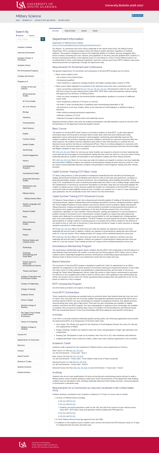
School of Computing (29, 321)
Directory (21, 345)
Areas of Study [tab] (70, 30)
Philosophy (27, 229)
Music (25, 216)
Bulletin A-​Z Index (24, 361)
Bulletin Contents (24, 367)
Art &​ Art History (29, 106)
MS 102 (90, 89)
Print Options (137, 15)
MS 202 (104, 89)
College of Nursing (28, 289)
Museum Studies (29, 211)
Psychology (27, 247)
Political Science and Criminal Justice (30, 241)
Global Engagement (30, 155)
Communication (29, 123)
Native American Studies (29, 223)
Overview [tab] (55, 30)
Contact (21, 350)
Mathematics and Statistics (29, 187)
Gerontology (27, 150)
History (25, 160)
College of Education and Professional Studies (31, 277)
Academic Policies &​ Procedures (25, 59)
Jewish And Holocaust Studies (31, 179)
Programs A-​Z (23, 81)
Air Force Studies (29, 101)
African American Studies (29, 95)
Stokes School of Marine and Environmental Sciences (32, 264)
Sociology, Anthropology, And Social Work (30, 255)
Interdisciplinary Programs (29, 167)
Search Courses (23, 356)
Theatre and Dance (30, 271)
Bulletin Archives (24, 372)
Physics (25, 235)
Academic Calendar (25, 47)
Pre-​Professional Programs (28, 70)
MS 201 (97, 89)
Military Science (29, 193)
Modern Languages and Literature (32, 205)
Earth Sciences (28, 128)
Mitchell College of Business (28, 306)
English (25, 133)
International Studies (31, 173)
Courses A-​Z (22, 334)
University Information (26, 52)
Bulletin (21, 35)
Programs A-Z (27, 20)
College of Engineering (29, 284)
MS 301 (61, 229)
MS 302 (68, 229)
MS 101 (83, 89)
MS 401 (61, 237)
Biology (26, 112)
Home (18, 20)
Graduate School (24, 65)
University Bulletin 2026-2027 (124, 5)
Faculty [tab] (95, 30)
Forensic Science (29, 139)
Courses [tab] (84, 30)
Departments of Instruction (28, 340)
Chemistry (26, 117)
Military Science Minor (32, 198)
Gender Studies (28, 144)
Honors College (27, 300)
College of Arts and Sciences (45, 20)
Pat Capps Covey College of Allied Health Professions (30, 314)
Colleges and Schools (26, 76)
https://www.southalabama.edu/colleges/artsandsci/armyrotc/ (76, 45)
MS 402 (67, 237)
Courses (31, 35)
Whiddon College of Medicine (28, 328)
